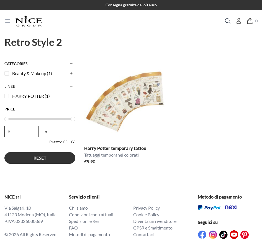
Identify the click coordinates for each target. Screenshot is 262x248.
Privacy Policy (146, 207)
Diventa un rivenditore (154, 221)
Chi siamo (78, 207)
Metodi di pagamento (89, 234)
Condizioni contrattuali (91, 214)
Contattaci (143, 234)
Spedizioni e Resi (85, 221)
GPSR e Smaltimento (153, 227)
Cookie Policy (146, 214)
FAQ (73, 227)
